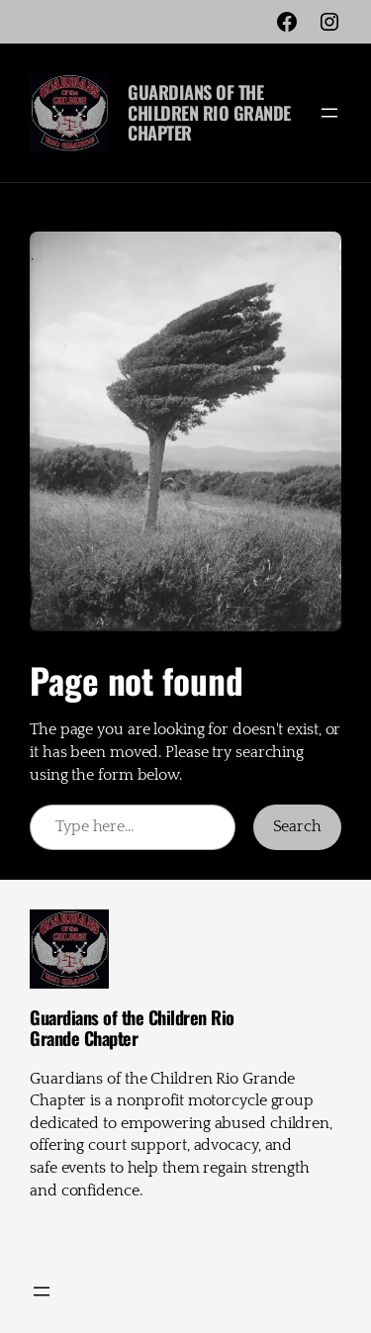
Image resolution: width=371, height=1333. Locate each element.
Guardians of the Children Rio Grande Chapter (209, 111)
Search (297, 826)
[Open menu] (329, 113)
